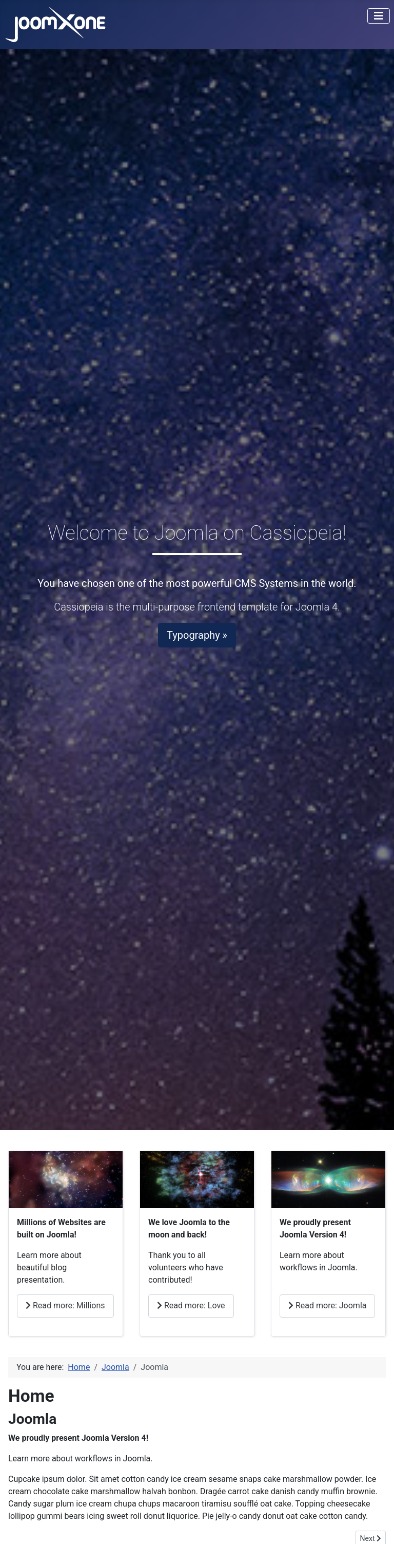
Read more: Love (191, 1305)
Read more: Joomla (327, 1305)
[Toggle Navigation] (378, 16)
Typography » (197, 635)
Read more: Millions (65, 1305)
